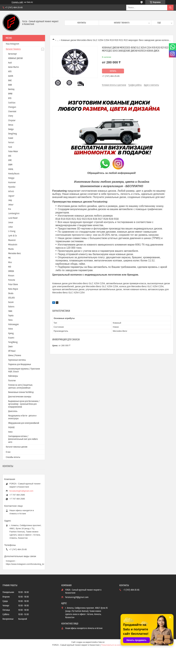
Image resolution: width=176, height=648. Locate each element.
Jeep (10, 200)
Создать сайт (17, 2)
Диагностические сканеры (19, 396)
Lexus (10, 222)
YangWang (13, 342)
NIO (9, 267)
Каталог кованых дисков (16, 447)
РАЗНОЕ (11, 427)
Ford (10, 147)
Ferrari (11, 142)
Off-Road (11, 351)
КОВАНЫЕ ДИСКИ (15, 58)
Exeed (10, 138)
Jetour (10, 204)
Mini (10, 262)
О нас (8, 452)
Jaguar (11, 196)
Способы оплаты (13, 457)
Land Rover (13, 218)
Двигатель (12, 411)
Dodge (11, 129)
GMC (10, 160)
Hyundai (11, 187)
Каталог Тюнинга (13, 49)
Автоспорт (12, 54)
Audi (10, 63)
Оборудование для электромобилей (23, 423)
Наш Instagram (12, 44)
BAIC (10, 80)
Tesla (10, 320)
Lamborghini (14, 213)
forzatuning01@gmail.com (21, 491)
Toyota (11, 315)
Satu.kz (101, 642)
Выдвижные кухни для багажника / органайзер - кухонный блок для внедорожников (23, 404)
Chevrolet (12, 111)
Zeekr (10, 346)
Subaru (11, 306)
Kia (9, 209)
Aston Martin (13, 67)
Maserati (12, 240)
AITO (10, 71)
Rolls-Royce (13, 289)
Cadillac (11, 102)
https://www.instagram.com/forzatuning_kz (25, 564)
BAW (10, 85)
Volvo (10, 329)
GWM (10, 164)
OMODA (11, 271)
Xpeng (11, 333)
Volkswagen (13, 324)
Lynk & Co (12, 235)
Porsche (11, 280)
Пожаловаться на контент (112, 645)
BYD (9, 98)
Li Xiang (11, 231)
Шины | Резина (14, 355)
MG (9, 258)
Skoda (10, 293)
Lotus (10, 227)
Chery (10, 116)
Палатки (12, 380)
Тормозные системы (17, 360)
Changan (12, 107)
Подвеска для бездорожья (19, 364)
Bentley (11, 89)
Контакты (81, 23)
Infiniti (11, 191)
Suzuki (11, 302)
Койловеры (13, 376)
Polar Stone (13, 284)
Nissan (11, 275)
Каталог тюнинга (121, 23)
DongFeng (12, 133)
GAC (9, 156)
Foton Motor (13, 151)
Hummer (12, 182)
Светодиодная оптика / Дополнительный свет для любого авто (23, 439)
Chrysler (11, 120)
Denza (10, 125)
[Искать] (170, 7)
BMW (10, 94)
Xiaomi (11, 338)
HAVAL (10, 169)
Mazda (11, 249)
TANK (10, 311)
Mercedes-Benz (14, 253)
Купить (113, 71)
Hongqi (11, 178)
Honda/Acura (13, 173)
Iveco (10, 432)
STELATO (11, 298)
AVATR (10, 76)
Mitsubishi (12, 244)
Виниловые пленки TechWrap (21, 392)
